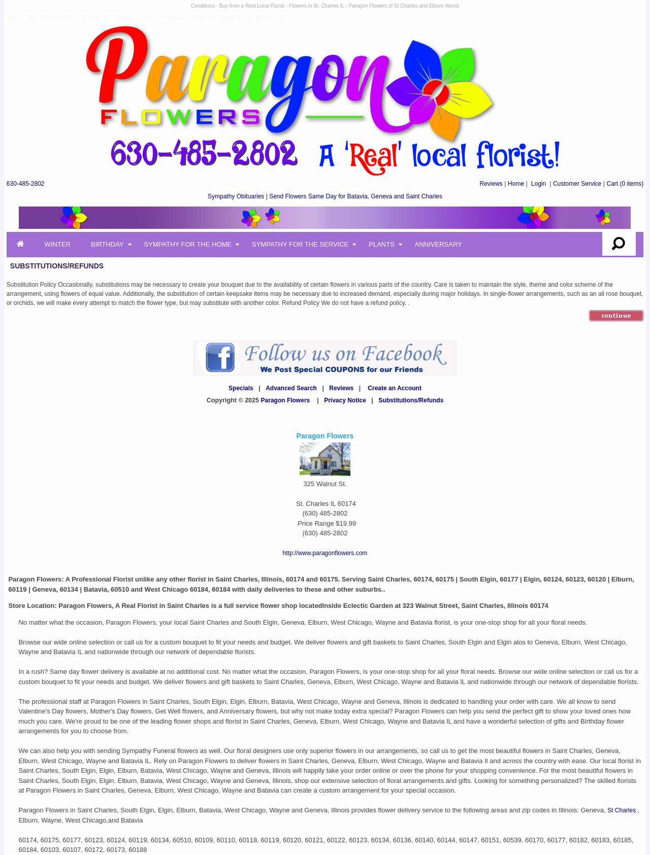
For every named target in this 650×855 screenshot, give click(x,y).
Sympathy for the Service (300, 244)
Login (538, 183)
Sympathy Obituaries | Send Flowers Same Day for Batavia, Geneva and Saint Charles (325, 196)
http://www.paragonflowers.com (325, 553)
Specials (241, 388)
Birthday (107, 244)
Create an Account (394, 388)
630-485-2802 (26, 183)
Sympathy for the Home (188, 244)
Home (516, 183)
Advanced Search (291, 388)
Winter (58, 244)
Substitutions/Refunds (410, 400)
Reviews (490, 183)
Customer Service (577, 183)
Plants (382, 244)
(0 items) (625, 183)
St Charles (622, 810)
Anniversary (438, 244)
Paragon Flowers (285, 400)
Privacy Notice (345, 400)
